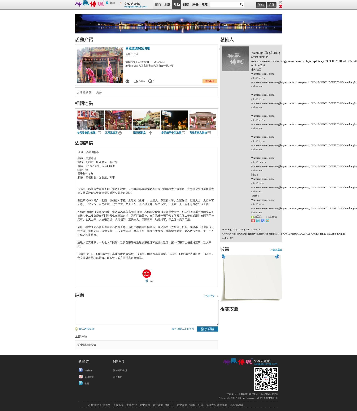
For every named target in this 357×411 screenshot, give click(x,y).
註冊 (272, 4)
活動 (177, 4)
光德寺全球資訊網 (216, 405)
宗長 (195, 4)
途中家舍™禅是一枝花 (190, 405)
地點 (167, 4)
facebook (89, 370)
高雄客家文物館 (198, 132)
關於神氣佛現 (120, 370)
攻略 (205, 4)
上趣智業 (242, 394)
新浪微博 (89, 377)
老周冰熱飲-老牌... (87, 132)
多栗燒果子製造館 (171, 132)
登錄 (261, 4)
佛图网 (106, 405)
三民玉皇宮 (111, 132)
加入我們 (117, 377)
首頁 (158, 4)
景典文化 (131, 405)
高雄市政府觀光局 (269, 394)
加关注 (256, 216)
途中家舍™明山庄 (163, 405)
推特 (87, 383)
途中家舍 (145, 405)
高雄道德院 (236, 405)
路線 (186, 4)
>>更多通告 (276, 249)
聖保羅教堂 (140, 132)
